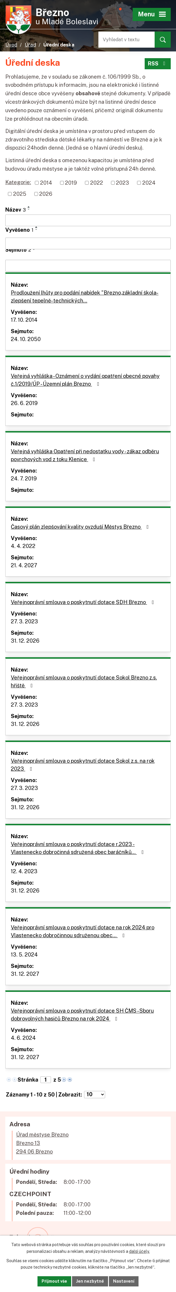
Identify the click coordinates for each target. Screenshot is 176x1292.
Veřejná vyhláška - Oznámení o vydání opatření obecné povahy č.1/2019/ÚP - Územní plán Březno (85, 380)
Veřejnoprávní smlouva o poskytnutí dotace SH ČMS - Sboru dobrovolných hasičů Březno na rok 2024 (82, 1015)
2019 (71, 183)
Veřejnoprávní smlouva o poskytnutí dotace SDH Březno (83, 602)
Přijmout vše (54, 1281)
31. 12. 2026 (25, 641)
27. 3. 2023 (24, 621)
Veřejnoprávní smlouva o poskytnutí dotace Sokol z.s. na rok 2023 (83, 765)
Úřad (30, 45)
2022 (96, 183)
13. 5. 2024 (24, 955)
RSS (158, 63)
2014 (46, 183)
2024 (149, 183)
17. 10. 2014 (24, 320)
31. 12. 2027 (25, 974)
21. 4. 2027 (24, 565)
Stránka (28, 1080)
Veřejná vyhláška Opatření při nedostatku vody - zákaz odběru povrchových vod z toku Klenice (85, 455)
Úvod (11, 45)
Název (15, 210)
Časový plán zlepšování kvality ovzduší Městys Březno (81, 527)
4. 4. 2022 (23, 546)
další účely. (139, 1251)
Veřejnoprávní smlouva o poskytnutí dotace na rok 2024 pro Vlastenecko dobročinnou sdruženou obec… (82, 931)
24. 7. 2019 (24, 478)
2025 (19, 194)
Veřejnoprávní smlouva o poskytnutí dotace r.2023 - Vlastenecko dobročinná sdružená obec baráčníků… (78, 848)
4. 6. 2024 (23, 1038)
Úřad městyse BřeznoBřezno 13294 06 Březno (42, 1143)
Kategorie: (18, 182)
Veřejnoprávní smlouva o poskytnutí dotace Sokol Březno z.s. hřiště (84, 681)
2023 (122, 183)
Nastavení (123, 1281)
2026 (45, 194)
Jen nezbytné (90, 1281)
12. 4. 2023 (24, 871)
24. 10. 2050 (26, 339)
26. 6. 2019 (24, 403)
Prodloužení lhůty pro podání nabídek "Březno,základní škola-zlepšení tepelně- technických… (84, 297)
